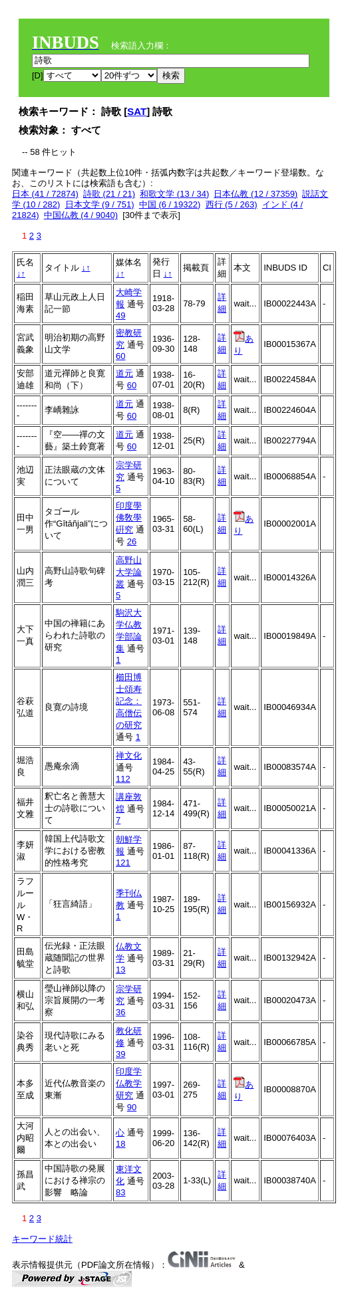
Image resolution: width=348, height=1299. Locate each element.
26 (131, 541)
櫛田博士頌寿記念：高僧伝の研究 (129, 701)
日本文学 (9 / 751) (99, 204)
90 (131, 1107)
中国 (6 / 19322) (170, 204)
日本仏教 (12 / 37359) (255, 194)
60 (120, 356)
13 (120, 970)
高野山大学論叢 (129, 572)
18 (120, 1144)
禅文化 (129, 756)
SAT (136, 111)
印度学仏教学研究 (129, 1083)
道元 (124, 373)
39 (120, 1054)
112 (123, 779)
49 (120, 315)
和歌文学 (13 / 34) (174, 194)
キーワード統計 (42, 1239)
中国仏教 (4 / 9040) (81, 215)
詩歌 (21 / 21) (109, 194)
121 (123, 863)
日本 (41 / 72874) (45, 194)
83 (120, 1192)
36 (120, 1012)
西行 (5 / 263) (232, 204)
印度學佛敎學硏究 (129, 517)
